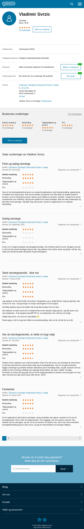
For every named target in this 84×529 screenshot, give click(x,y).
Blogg (5, 487)
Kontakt (6, 502)
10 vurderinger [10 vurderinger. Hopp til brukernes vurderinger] (24, 30)
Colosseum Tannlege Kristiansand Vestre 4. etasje (39, 85)
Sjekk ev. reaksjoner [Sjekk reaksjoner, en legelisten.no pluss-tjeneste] (71, 67)
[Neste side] (80, 438)
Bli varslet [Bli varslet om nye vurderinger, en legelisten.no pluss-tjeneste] (71, 76)
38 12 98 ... (25, 88)
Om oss (6, 494)
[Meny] (80, 4)
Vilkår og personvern (12, 509)
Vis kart (22, 96)
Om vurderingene (75, 114)
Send (63, 469)
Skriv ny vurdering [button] (42, 29)
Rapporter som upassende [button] (68, 170)
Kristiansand (46, 101)
